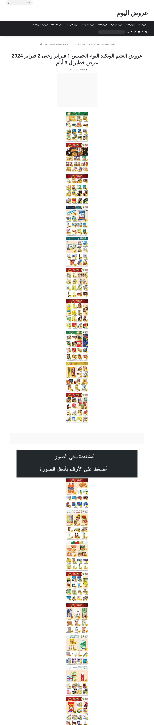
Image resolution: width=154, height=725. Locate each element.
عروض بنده (142, 25)
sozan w (82, 69)
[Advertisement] (77, 90)
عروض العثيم (130, 25)
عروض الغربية (73, 25)
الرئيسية (111, 44)
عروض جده (103, 25)
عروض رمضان (101, 44)
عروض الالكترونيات (41, 25)
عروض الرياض (117, 25)
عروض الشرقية (88, 25)
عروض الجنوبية (58, 25)
